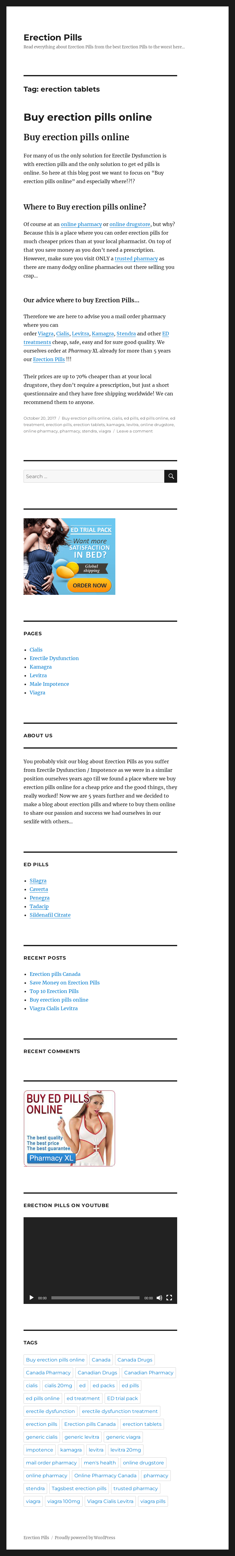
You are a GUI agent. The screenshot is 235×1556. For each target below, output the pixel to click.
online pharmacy (81, 224)
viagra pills (153, 1501)
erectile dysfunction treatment (120, 1411)
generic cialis (42, 1437)
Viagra (46, 333)
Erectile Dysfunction (54, 658)
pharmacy (70, 431)
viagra (105, 431)
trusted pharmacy (136, 258)
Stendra (126, 333)
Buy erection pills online (88, 117)
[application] (100, 1260)
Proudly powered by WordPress (85, 1537)
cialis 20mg (58, 1385)
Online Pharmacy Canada (105, 1476)
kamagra (115, 424)
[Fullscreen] (169, 1298)
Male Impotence (49, 684)
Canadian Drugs (97, 1373)
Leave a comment (135, 431)
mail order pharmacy (51, 1463)
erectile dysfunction (50, 1411)
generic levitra (82, 1437)
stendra (89, 431)
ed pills (131, 418)
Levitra (80, 333)
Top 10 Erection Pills (54, 991)
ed (82, 1385)
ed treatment (83, 1398)
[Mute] (159, 1298)
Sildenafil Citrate (50, 915)
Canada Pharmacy (48, 1373)
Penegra (40, 898)
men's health (100, 1463)
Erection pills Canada (55, 974)
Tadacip (39, 906)
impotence (39, 1450)
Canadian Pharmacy (148, 1373)
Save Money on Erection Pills (65, 983)
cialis (117, 418)
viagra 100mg (63, 1501)
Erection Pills (53, 37)
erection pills (59, 424)
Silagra (38, 881)
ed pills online (154, 418)
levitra (132, 424)
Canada (101, 1360)
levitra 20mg (125, 1450)
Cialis (62, 333)
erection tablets (89, 424)
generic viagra (123, 1437)
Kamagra (103, 333)
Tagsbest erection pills (79, 1488)
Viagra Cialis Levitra (54, 1008)
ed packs (104, 1385)
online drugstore (130, 224)
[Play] (31, 1298)
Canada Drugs (135, 1360)
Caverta (39, 889)
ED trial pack (122, 1398)
